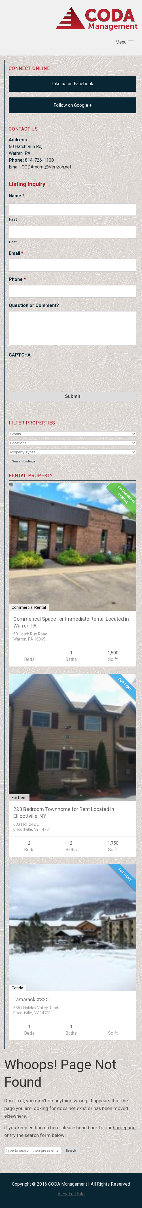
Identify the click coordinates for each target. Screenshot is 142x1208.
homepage (124, 1127)
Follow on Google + (73, 105)
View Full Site (71, 1193)
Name (16, 196)
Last (13, 242)
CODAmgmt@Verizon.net (46, 167)
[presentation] (52, 372)
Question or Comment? (34, 305)
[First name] (72, 209)
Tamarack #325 (30, 999)
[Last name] (72, 232)
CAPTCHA (20, 355)
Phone (17, 279)
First (13, 219)
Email (16, 253)
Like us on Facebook (72, 83)
